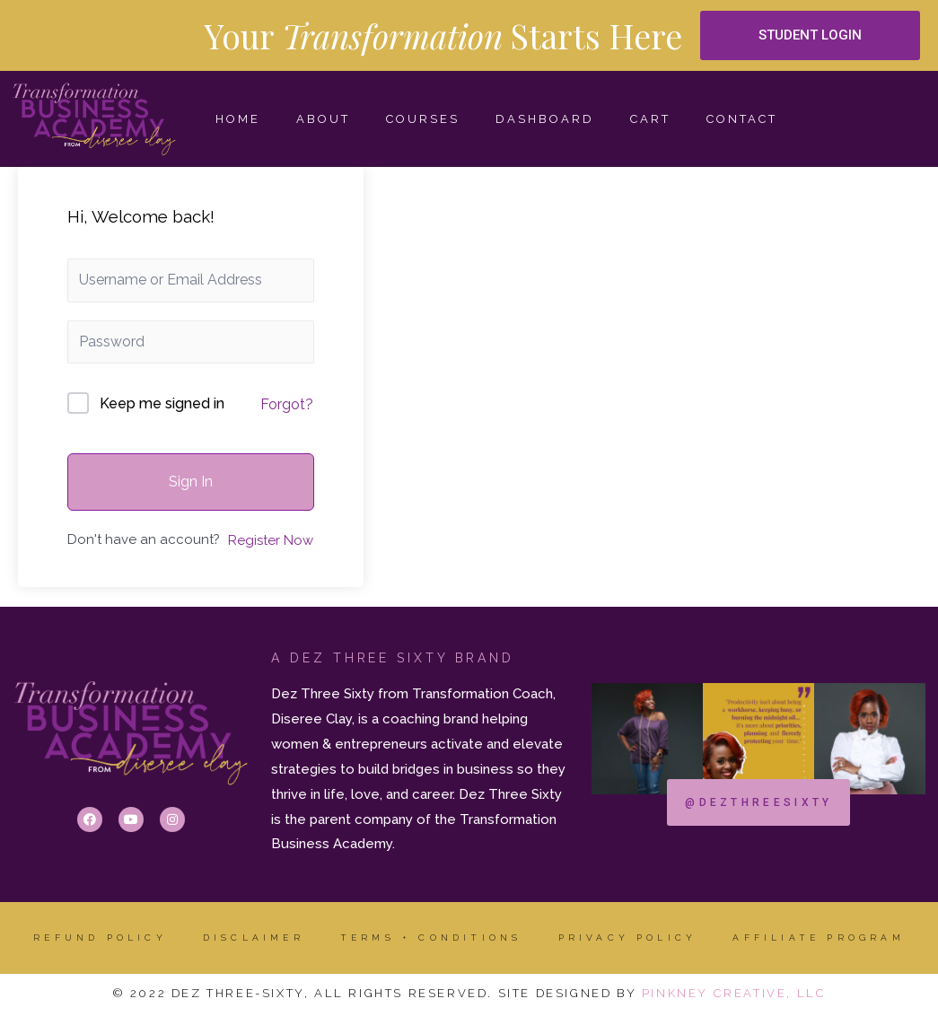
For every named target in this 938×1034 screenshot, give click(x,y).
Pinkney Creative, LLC (734, 993)
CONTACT (741, 119)
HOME (237, 119)
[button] (810, 35)
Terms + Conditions (431, 937)
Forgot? (286, 404)
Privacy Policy (627, 937)
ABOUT (323, 119)
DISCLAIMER (253, 937)
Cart (650, 119)
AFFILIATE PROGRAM (818, 937)
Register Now (270, 540)
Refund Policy (100, 937)
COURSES (423, 119)
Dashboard (544, 119)
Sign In (191, 481)
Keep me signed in (162, 403)
